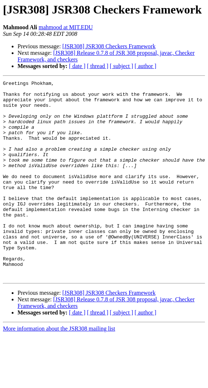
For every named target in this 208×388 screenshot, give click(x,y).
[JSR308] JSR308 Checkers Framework (109, 46)
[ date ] (77, 66)
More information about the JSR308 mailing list (59, 368)
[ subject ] (121, 66)
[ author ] (146, 66)
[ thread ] (97, 66)
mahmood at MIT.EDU (66, 27)
